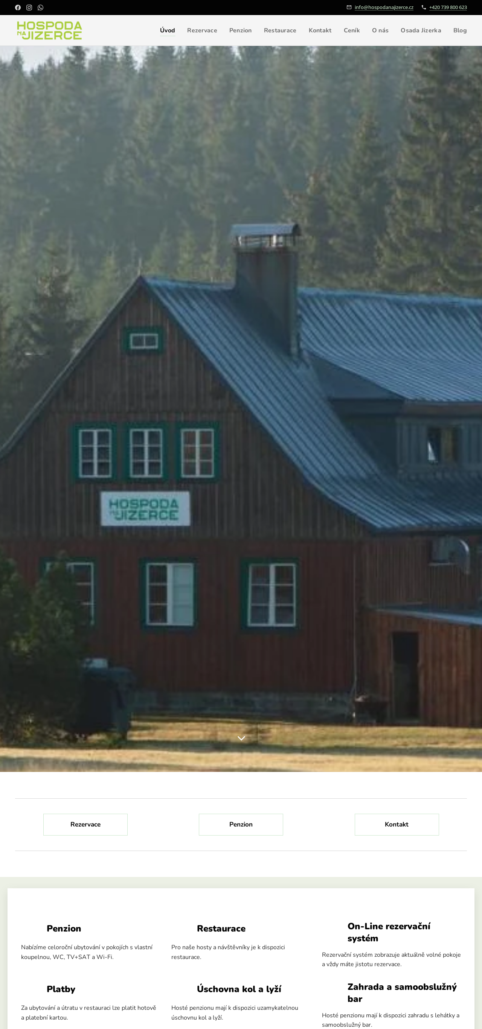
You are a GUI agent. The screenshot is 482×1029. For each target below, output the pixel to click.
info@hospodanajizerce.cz (384, 7)
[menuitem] (157, 30)
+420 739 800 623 (448, 7)
